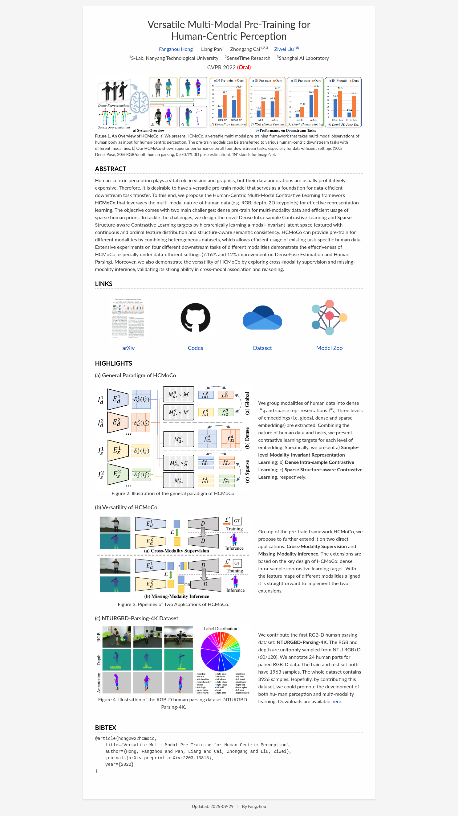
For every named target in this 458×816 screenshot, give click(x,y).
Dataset (262, 347)
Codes (195, 347)
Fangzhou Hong (177, 49)
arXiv (128, 347)
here (336, 701)
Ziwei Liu (286, 49)
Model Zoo (329, 347)
